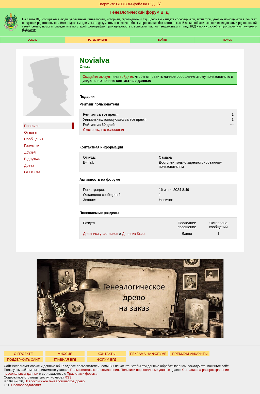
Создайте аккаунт (97, 76)
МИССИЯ (65, 354)
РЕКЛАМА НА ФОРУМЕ (148, 354)
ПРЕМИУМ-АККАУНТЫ (189, 354)
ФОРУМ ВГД (106, 359)
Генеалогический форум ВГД (139, 12)
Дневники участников (100, 234)
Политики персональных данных (146, 370)
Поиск (227, 39)
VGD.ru (33, 39)
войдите (126, 76)
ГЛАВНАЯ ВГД (65, 359)
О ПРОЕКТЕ (23, 354)
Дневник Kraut (133, 234)
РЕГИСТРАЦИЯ (97, 39)
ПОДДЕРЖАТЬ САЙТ (23, 359)
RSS (68, 377)
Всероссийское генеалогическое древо (55, 381)
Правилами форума (82, 373)
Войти (162, 39)
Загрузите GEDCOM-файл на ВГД (127, 4)
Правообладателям (26, 385)
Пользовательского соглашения (94, 370)
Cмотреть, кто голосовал (103, 130)
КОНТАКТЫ (107, 354)
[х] (159, 4)
